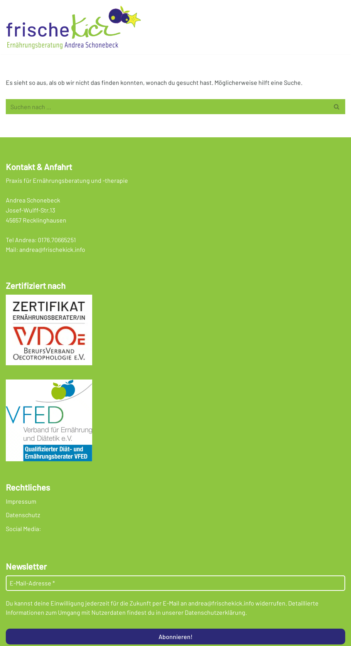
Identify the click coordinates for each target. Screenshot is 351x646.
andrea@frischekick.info (52, 249)
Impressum (21, 501)
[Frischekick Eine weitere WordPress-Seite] (75, 27)
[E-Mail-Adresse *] (175, 583)
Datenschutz (23, 514)
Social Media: (23, 528)
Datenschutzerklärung (215, 612)
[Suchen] (167, 106)
